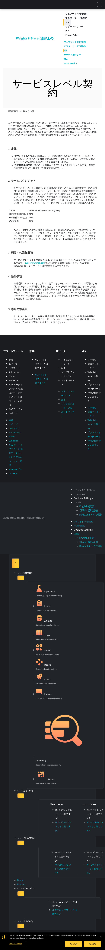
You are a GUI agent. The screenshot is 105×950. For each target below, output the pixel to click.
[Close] (101, 937)
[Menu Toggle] (15, 563)
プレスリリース (94, 399)
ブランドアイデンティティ (94, 386)
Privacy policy (81, 494)
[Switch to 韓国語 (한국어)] (88, 510)
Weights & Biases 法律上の (35, 38)
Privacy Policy (71, 35)
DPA (67, 30)
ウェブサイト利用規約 (76, 13)
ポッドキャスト (67, 382)
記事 (63, 368)
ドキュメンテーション (67, 362)
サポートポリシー (74, 26)
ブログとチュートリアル (67, 374)
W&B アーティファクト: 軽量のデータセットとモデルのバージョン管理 (16, 395)
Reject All (92, 944)
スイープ (13, 364)
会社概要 (92, 359)
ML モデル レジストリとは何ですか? (41, 364)
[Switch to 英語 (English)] (87, 506)
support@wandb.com (35, 262)
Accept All (73, 944)
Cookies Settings (15, 944)
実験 (11, 359)
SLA (67, 22)
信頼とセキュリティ (94, 366)
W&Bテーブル (15, 409)
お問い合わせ (94, 392)
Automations (15, 372)
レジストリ (14, 368)
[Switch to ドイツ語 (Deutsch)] (90, 515)
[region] (52, 941)
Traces (12, 376)
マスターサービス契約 (76, 18)
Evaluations (14, 380)
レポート (13, 413)
